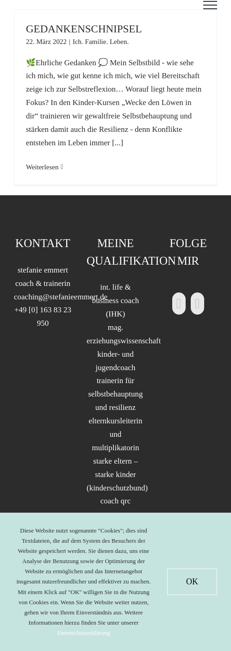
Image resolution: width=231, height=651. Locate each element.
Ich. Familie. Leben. (101, 41)
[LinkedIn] (179, 303)
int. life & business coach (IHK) (115, 300)
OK (192, 581)
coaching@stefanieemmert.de (60, 296)
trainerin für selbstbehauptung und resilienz (115, 394)
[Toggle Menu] (210, 5)
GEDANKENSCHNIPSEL (84, 29)
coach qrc (115, 500)
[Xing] (197, 303)
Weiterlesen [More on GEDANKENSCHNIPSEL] (42, 167)
